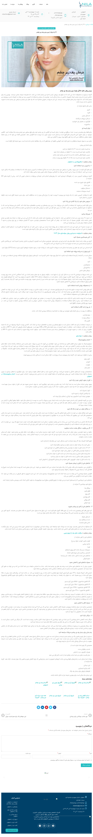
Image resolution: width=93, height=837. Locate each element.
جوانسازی (52, 28)
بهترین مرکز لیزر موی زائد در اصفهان (12, 810)
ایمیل (59, 753)
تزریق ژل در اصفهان (12, 819)
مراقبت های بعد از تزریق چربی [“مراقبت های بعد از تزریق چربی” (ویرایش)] (73, 533)
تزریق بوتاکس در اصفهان (13, 815)
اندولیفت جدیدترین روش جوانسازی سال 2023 (68, 233)
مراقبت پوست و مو (42, 28)
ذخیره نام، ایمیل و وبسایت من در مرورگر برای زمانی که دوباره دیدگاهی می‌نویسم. (70, 760)
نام (90, 753)
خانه (91, 24)
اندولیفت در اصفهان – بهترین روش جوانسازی (11, 803)
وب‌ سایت (28, 753)
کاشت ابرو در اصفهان (12, 822)
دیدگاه (90, 734)
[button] (12, 830)
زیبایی (87, 24)
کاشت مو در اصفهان (12, 825)
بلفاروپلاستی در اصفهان (75, 162)
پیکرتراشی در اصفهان (12, 807)
